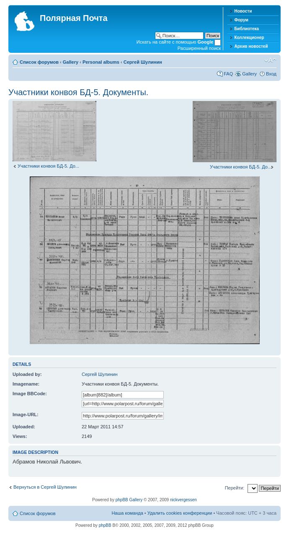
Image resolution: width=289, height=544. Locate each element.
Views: (20, 436)
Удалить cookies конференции (179, 513)
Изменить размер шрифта (270, 60)
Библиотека (246, 28)
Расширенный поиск (199, 48)
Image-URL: (26, 414)
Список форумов (39, 62)
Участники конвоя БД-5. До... (48, 165)
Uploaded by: (27, 374)
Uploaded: (24, 426)
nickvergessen (183, 499)
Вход (271, 73)
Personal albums (101, 62)
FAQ (228, 73)
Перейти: (235, 487)
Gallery (70, 62)
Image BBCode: (30, 393)
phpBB (105, 525)
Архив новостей (251, 46)
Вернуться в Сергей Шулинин (45, 487)
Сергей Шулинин (143, 62)
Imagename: (26, 383)
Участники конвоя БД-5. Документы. (78, 92)
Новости (243, 11)
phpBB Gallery (129, 499)
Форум (241, 20)
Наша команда (127, 513)
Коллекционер (249, 37)
